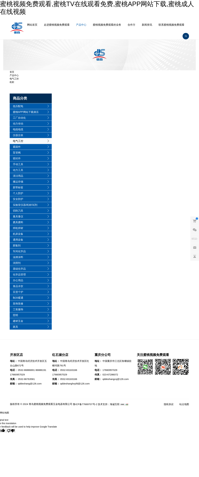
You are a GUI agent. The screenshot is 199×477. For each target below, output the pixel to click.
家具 (15, 326)
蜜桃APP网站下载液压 (26, 112)
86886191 (40, 370)
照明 (15, 315)
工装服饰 (18, 309)
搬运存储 (18, 181)
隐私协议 (169, 404)
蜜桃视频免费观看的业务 (107, 24)
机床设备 (18, 234)
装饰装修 (18, 303)
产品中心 (81, 24)
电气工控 (14, 78)
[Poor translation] (11, 430)
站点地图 (184, 404)
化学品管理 (19, 274)
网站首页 (32, 24)
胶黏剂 (17, 245)
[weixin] (194, 229)
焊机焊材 (18, 228)
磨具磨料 (18, 222)
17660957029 (17, 374)
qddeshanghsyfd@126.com (75, 383)
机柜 (12, 82)
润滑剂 (17, 263)
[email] (194, 247)
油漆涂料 (18, 257)
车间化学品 (19, 251)
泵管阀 (17, 152)
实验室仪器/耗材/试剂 (25, 205)
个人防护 (18, 193)
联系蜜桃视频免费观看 (171, 24)
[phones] (194, 238)
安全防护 (18, 199)
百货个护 (18, 292)
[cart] (194, 221)
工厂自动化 (19, 117)
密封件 (17, 158)
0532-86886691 (26, 370)
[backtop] (194, 256)
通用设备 (18, 239)
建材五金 (18, 321)
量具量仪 (18, 216)
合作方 (131, 24)
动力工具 (18, 170)
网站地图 (4, 412)
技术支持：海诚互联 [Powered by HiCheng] (109, 404)
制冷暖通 (18, 297)
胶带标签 (18, 187)
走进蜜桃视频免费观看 (57, 24)
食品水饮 (18, 286)
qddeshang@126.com (30, 383)
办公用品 (18, 280)
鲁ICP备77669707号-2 (85, 404)
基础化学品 (19, 268)
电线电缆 (18, 129)
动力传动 (18, 123)
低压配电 (18, 106)
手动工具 (18, 164)
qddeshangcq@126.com (115, 379)
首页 (12, 72)
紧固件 (17, 146)
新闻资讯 (147, 24)
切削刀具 (18, 210)
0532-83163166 (68, 370)
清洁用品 (18, 175)
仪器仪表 (18, 135)
